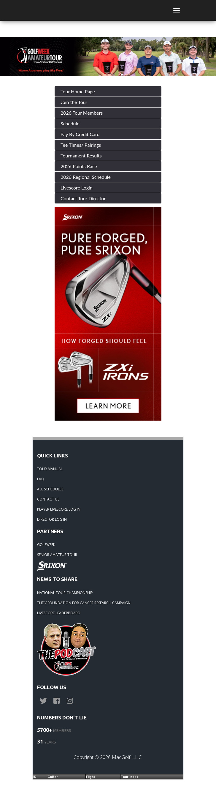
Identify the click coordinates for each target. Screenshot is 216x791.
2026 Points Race (79, 166)
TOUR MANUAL (50, 468)
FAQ (40, 478)
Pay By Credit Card (80, 134)
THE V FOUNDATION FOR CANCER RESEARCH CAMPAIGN (84, 602)
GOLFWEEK (46, 544)
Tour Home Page (78, 91)
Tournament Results (81, 155)
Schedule (70, 123)
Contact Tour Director (83, 198)
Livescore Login (77, 187)
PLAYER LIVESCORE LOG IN (58, 509)
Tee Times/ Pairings (81, 145)
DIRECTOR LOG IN (52, 519)
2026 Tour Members (82, 113)
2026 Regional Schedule (86, 177)
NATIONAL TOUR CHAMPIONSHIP (65, 592)
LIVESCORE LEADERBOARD (58, 612)
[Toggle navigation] (176, 10)
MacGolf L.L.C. (127, 757)
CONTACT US (48, 499)
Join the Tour (74, 102)
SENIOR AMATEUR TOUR (57, 554)
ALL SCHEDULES (50, 489)
